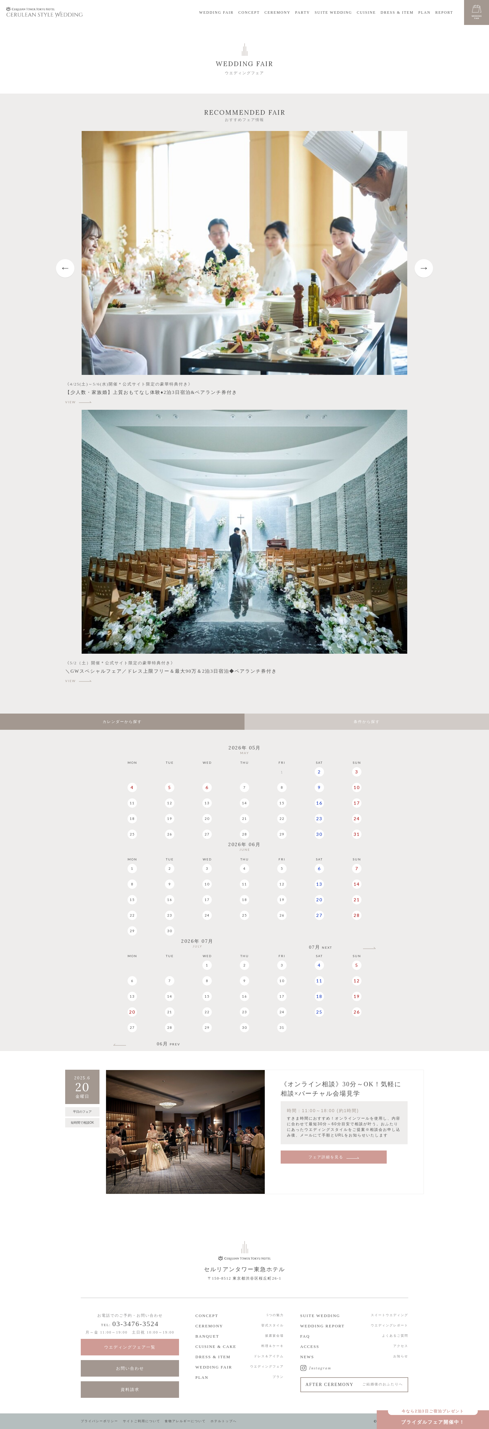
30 (319, 834)
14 (244, 803)
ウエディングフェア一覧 (130, 1347)
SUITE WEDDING (333, 12)
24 (357, 818)
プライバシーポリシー (99, 1421)
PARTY (302, 12)
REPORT (444, 12)
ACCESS (309, 1346)
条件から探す (367, 721)
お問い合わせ (130, 1368)
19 (169, 818)
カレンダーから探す (122, 721)
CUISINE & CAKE (216, 1346)
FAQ (305, 1336)
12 (169, 803)
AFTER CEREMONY (354, 1384)
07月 (320, 947)
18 (132, 818)
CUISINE (366, 12)
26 (169, 834)
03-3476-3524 (135, 1324)
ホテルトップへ (224, 1421)
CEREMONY (277, 12)
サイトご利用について (141, 1421)
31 (357, 834)
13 (207, 803)
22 (281, 818)
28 (244, 834)
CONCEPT (249, 12)
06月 (168, 1044)
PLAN (424, 12)
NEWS (307, 1356)
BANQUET (207, 1336)
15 (281, 803)
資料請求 (130, 1389)
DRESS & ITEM (397, 12)
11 (132, 803)
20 (207, 818)
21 (244, 818)
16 (319, 803)
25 (132, 834)
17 (357, 803)
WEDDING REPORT (322, 1326)
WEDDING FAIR (216, 12)
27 (207, 834)
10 (357, 787)
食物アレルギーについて (185, 1421)
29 (281, 834)
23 (319, 818)
